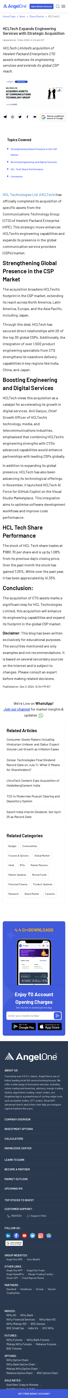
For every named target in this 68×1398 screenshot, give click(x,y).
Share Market (31, 893)
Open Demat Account (41, 6)
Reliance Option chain (19, 1373)
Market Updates (17, 874)
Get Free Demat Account (34, 1393)
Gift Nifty (48, 1328)
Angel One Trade (36, 1270)
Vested (51, 1289)
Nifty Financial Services (20, 1319)
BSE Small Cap (15, 1328)
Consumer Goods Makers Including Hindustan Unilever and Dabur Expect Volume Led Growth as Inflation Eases (33, 744)
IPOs (22, 865)
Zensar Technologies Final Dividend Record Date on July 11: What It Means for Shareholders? (33, 765)
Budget (13, 846)
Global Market (42, 855)
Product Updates (42, 884)
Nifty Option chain (17, 1360)
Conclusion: (17, 176)
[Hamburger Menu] (63, 6)
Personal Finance (18, 884)
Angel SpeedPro (15, 1274)
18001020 (14, 1215)
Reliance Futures (46, 1344)
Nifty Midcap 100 (16, 1323)
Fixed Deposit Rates (33, 1277)
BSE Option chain (47, 1373)
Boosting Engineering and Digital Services (34, 161)
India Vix (33, 1328)
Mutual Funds (39, 874)
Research (14, 893)
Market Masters (39, 865)
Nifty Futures (14, 1339)
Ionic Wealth (33, 1259)
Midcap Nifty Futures (19, 1344)
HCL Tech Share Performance (27, 169)
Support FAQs (36, 1215)
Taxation (50, 893)
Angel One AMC (14, 1259)
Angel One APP (14, 1270)
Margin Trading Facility (40, 1274)
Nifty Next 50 (47, 1319)
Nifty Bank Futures (38, 1339)
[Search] (58, 6)
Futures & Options (19, 855)
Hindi (11, 865)
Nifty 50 (11, 1315)
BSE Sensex (38, 1323)
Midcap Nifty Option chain (22, 1368)
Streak (40, 1289)
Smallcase (26, 1289)
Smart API (12, 1277)
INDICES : (10, 1311)
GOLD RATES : (13, 1380)
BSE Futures (14, 1348)
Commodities (29, 846)
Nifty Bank (26, 1315)
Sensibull (11, 1289)
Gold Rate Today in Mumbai (22, 1384)
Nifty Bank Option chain (20, 1364)
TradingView (13, 1292)
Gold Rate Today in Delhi (20, 1389)
